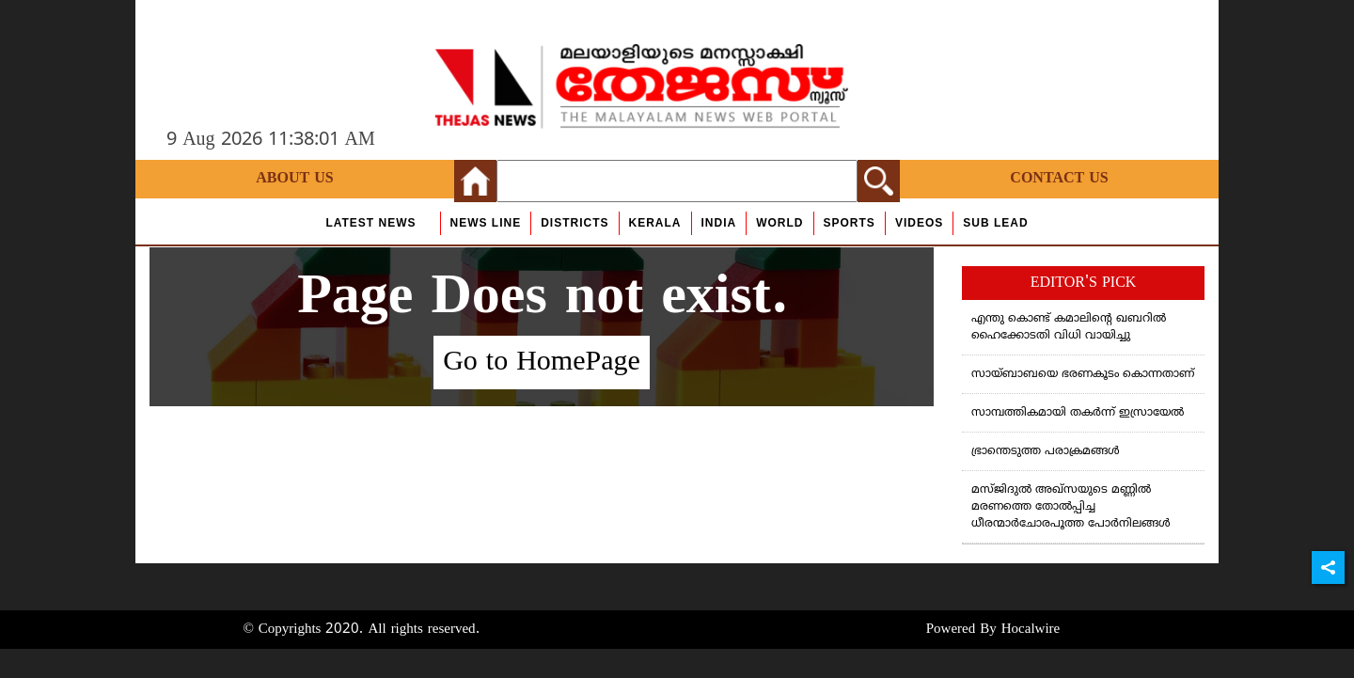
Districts (574, 222)
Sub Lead (995, 222)
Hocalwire (1030, 630)
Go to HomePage (541, 362)
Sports (849, 222)
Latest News (370, 222)
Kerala (655, 222)
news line (486, 222)
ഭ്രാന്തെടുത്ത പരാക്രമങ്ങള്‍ (1045, 452)
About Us (294, 178)
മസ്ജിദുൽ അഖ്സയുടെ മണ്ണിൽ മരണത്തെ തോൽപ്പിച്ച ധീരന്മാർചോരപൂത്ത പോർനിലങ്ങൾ (1071, 507)
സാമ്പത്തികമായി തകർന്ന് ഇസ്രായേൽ (1077, 413)
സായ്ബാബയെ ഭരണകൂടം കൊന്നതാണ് (1082, 375)
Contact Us (1059, 178)
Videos (919, 222)
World (779, 222)
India (719, 222)
